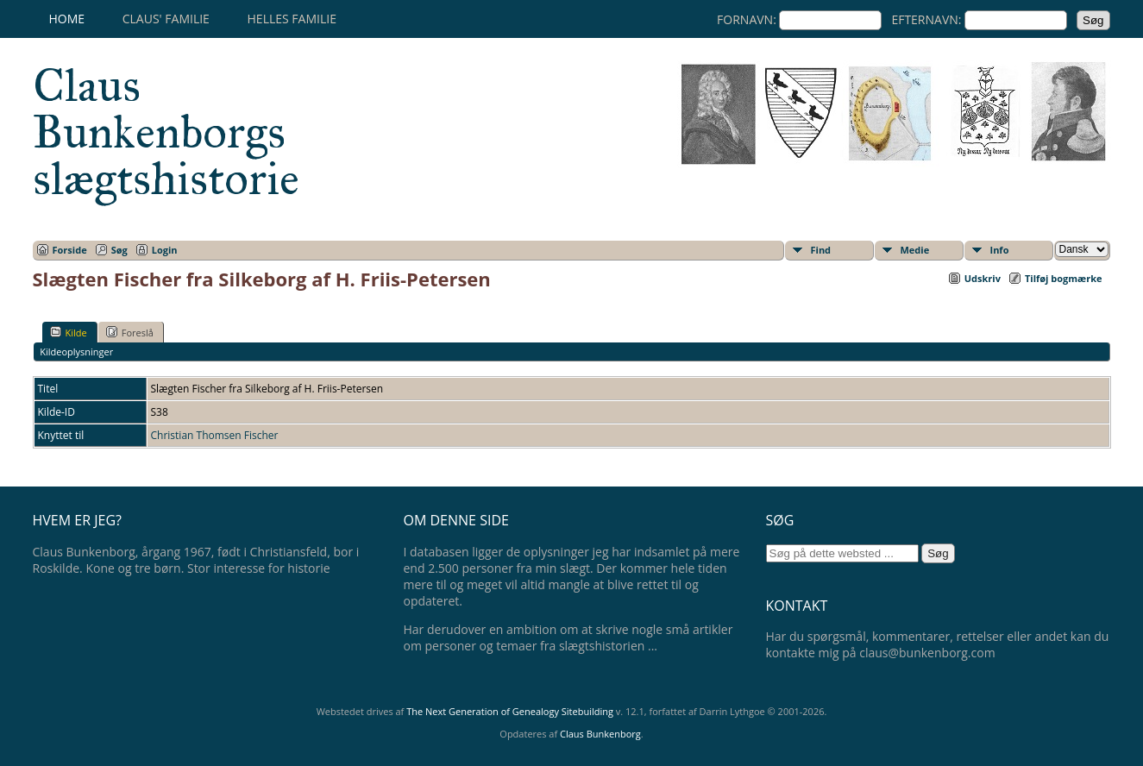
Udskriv (982, 278)
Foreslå (130, 332)
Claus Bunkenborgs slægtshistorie (166, 132)
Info (999, 249)
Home (67, 18)
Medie (915, 249)
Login (165, 249)
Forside (70, 249)
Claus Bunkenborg (600, 733)
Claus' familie (166, 18)
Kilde (68, 332)
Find (821, 249)
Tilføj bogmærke (1063, 278)
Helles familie (292, 18)
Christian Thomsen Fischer (215, 435)
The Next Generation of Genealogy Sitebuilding (509, 711)
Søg (119, 249)
